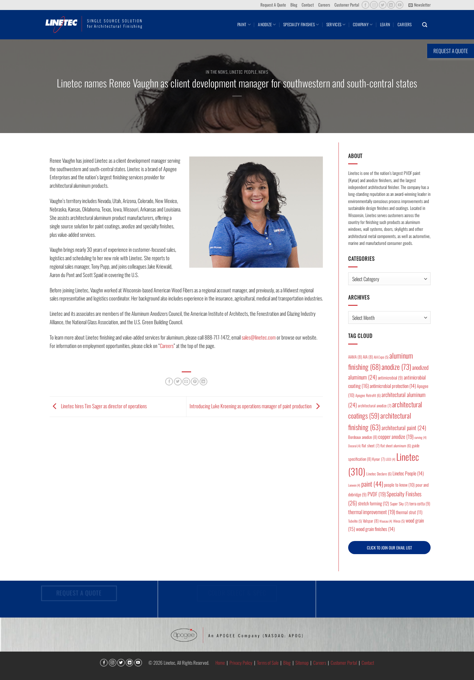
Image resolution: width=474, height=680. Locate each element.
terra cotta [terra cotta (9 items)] (419, 503)
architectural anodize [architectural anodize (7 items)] (374, 406)
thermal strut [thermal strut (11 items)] (409, 512)
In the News (216, 72)
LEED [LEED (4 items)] (390, 459)
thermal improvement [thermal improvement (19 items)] (371, 512)
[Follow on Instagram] (374, 5)
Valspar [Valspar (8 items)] (370, 521)
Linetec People (243, 72)
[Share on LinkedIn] (203, 381)
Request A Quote (273, 5)
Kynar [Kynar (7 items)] (378, 459)
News (263, 72)
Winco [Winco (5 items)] (399, 521)
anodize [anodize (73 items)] (396, 366)
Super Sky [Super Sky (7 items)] (399, 504)
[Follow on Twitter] (383, 5)
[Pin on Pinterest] (195, 381)
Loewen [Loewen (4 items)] (354, 485)
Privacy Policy (241, 662)
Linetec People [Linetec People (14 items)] (408, 473)
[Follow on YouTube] (399, 5)
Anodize (267, 24)
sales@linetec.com (259, 337)
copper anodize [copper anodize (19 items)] (395, 436)
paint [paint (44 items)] (372, 484)
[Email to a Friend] (186, 381)
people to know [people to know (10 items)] (399, 484)
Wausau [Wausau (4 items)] (385, 521)
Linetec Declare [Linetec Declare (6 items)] (379, 474)
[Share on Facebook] (169, 381)
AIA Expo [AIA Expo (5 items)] (381, 357)
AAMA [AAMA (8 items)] (355, 357)
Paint (244, 24)
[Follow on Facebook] (365, 5)
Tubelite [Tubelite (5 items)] (355, 521)
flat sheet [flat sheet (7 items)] (370, 446)
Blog (293, 5)
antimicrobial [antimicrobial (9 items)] (390, 378)
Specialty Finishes (301, 24)
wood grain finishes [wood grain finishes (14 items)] (375, 529)
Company (363, 24)
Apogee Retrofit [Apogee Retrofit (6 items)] (368, 395)
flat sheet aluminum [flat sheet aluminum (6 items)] (395, 446)
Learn (385, 24)
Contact (308, 5)
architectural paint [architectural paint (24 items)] (404, 428)
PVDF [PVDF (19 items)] (377, 494)
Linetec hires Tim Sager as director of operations (98, 406)
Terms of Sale (268, 662)
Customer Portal (346, 5)
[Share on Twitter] (178, 381)
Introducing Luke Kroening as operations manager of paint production (256, 406)
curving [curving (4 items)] (420, 437)
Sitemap (302, 662)
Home (220, 662)
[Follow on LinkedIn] (391, 5)
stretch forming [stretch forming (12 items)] (373, 503)
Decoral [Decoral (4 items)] (354, 445)
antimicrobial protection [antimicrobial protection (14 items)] (393, 386)
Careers (324, 5)
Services (336, 24)
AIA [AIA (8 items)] (368, 357)
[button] (419, 5)
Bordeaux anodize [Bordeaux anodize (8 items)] (362, 437)
